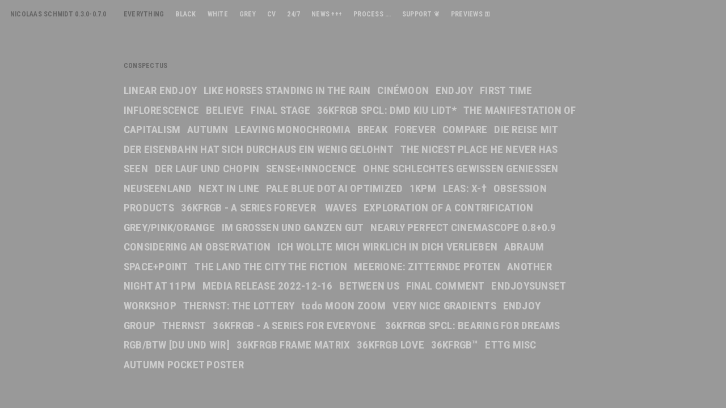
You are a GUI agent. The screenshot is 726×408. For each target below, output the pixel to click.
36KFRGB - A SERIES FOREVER (249, 207)
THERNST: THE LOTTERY (239, 305)
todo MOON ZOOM (343, 305)
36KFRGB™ (455, 344)
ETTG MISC (510, 344)
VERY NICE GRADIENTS (444, 305)
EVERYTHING (144, 14)
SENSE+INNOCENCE (311, 168)
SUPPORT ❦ (421, 14)
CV (271, 14)
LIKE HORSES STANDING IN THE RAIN (287, 90)
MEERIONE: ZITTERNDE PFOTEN (427, 266)
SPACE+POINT (156, 266)
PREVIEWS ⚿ (470, 14)
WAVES (341, 207)
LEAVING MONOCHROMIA (293, 129)
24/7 (293, 14)
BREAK (372, 129)
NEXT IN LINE (229, 188)
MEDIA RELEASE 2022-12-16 (267, 285)
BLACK (185, 14)
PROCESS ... (372, 14)
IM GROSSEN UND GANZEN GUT (293, 227)
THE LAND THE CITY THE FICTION (271, 266)
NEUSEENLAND (158, 188)
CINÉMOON (403, 90)
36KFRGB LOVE (390, 344)
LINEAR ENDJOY (160, 90)
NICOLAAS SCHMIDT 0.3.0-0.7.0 (58, 14)
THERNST (184, 325)
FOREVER (415, 129)
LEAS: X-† (465, 188)
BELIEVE (225, 110)
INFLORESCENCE (161, 110)
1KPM (423, 188)
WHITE (218, 14)
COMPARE (465, 129)
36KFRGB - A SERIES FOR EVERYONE (295, 325)
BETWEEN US (369, 285)
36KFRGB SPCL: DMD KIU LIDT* (387, 110)
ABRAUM (524, 246)
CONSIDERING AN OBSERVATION (197, 246)
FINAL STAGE (280, 110)
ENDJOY (454, 90)
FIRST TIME (506, 90)
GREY (247, 14)
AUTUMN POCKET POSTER (184, 364)
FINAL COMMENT (445, 285)
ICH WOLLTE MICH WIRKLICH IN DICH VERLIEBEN (387, 246)
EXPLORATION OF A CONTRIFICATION (448, 207)
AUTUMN (207, 129)
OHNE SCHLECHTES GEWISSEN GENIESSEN (460, 168)
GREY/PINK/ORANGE (169, 227)
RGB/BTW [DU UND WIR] (177, 344)
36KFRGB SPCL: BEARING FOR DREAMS (472, 325)
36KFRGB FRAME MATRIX (294, 344)
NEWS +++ (326, 14)
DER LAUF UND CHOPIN (207, 168)
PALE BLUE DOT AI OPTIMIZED (334, 188)
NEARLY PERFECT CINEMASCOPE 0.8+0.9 (463, 227)
